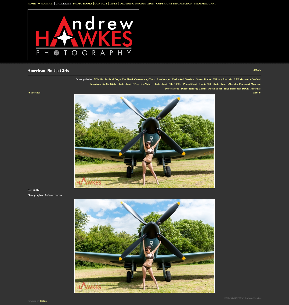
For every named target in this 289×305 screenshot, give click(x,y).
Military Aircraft (222, 79)
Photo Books (82, 3)
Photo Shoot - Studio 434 (197, 83)
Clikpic (43, 301)
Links (113, 3)
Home (32, 3)
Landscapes (163, 79)
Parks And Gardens (183, 79)
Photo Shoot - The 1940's (167, 83)
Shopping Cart (205, 3)
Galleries (63, 3)
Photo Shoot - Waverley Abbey (135, 83)
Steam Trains (203, 79)
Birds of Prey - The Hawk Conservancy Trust (130, 79)
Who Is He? (46, 3)
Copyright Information (174, 3)
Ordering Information (137, 3)
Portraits (255, 88)
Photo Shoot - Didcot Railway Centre (185, 88)
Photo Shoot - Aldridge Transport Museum (236, 83)
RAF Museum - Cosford (247, 79)
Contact (100, 3)
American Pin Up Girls (103, 83)
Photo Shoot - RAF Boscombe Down (228, 88)
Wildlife (98, 79)
